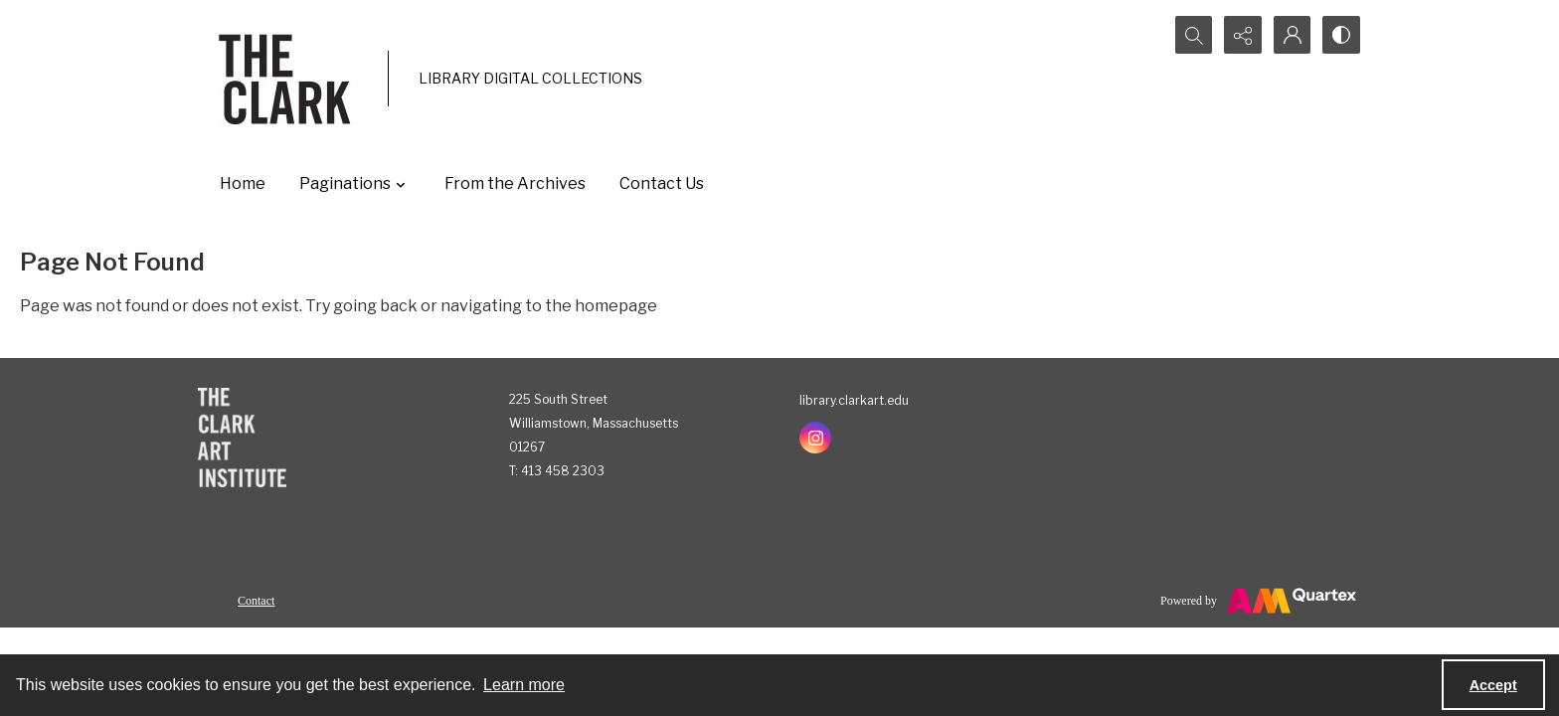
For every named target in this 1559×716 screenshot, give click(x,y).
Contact (256, 601)
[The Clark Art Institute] (242, 437)
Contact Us (661, 183)
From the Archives (515, 183)
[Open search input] (1192, 35)
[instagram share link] (815, 437)
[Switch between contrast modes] (1341, 35)
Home (242, 183)
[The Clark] (288, 78)
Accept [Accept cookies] (1493, 685)
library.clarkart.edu (854, 400)
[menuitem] (256, 600)
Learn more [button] (524, 684)
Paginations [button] (355, 184)
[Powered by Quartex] (1258, 600)
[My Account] (1291, 35)
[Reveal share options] (1242, 35)
